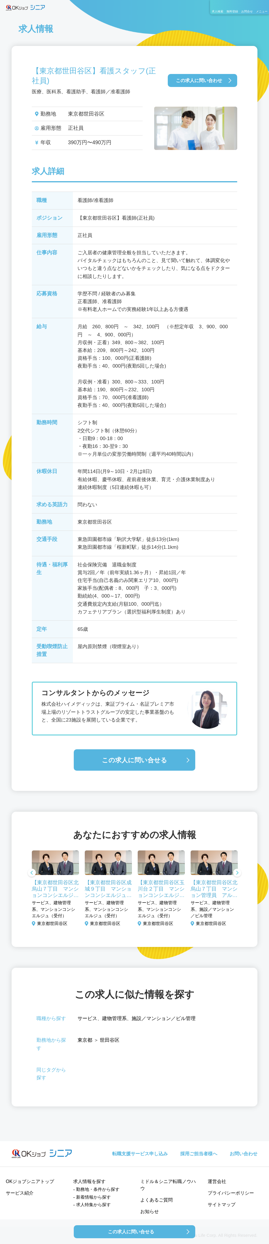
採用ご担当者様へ (198, 1153)
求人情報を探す (89, 1181)
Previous (32, 873)
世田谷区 (109, 1040)
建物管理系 (114, 1018)
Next (237, 873)
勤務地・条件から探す (97, 1189)
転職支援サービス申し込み (140, 1153)
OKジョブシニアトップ (30, 1181)
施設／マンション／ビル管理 (164, 1018)
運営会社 (217, 1181)
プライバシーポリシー (231, 1193)
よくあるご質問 (156, 1199)
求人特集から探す (93, 1204)
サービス (87, 1018)
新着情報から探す (93, 1197)
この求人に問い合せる (134, 760)
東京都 (85, 1040)
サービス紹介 (20, 1193)
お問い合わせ (243, 1153)
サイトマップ (221, 1204)
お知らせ (149, 1211)
